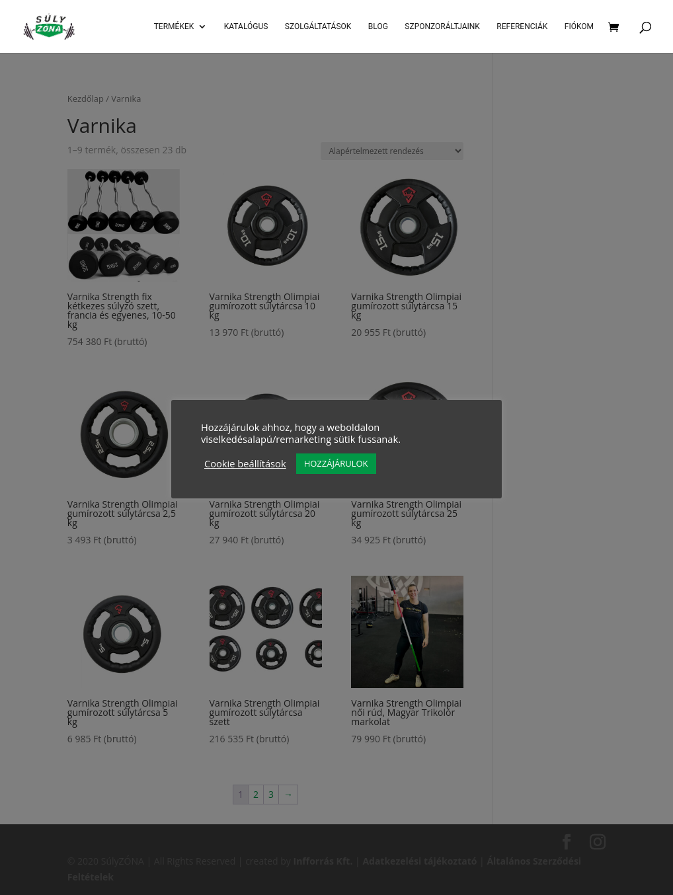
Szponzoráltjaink (442, 26)
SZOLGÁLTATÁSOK (318, 26)
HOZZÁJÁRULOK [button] (336, 463)
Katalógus (246, 26)
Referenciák (521, 26)
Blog (378, 26)
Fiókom (579, 26)
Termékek (174, 26)
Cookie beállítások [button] (245, 463)
